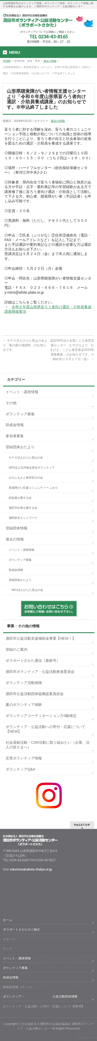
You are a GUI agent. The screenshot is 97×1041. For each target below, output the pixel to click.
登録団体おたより (20, 447)
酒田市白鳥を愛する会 (23, 507)
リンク (7, 948)
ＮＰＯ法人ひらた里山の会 (26, 457)
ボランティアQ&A (20, 769)
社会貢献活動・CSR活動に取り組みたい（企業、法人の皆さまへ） (47, 744)
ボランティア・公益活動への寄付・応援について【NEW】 (45, 729)
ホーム (7, 920)
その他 (11, 403)
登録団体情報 (16, 528)
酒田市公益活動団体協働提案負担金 (35, 694)
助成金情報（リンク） (18, 987)
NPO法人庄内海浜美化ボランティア (32, 467)
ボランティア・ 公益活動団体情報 (40, 996)
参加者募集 (15, 436)
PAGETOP (82, 824)
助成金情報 (15, 425)
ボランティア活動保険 (24, 683)
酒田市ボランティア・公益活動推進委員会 (40, 672)
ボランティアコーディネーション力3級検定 (41, 716)
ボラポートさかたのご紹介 (21, 929)
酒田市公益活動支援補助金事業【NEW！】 (41, 638)
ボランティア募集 (20, 414)
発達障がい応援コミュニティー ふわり (33, 487)
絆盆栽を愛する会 (20, 497)
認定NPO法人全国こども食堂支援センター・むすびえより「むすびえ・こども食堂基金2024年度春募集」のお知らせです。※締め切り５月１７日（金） (72, 350)
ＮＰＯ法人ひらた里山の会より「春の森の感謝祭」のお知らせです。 (25, 345)
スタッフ (9, 939)
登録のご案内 (16, 649)
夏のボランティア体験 (24, 705)
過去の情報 (49, 61)
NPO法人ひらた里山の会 (27, 589)
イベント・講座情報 (22, 392)
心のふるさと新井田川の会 (26, 477)
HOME (7, 61)
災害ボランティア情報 (24, 758)
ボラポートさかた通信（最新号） (33, 660)
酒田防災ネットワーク (23, 517)
